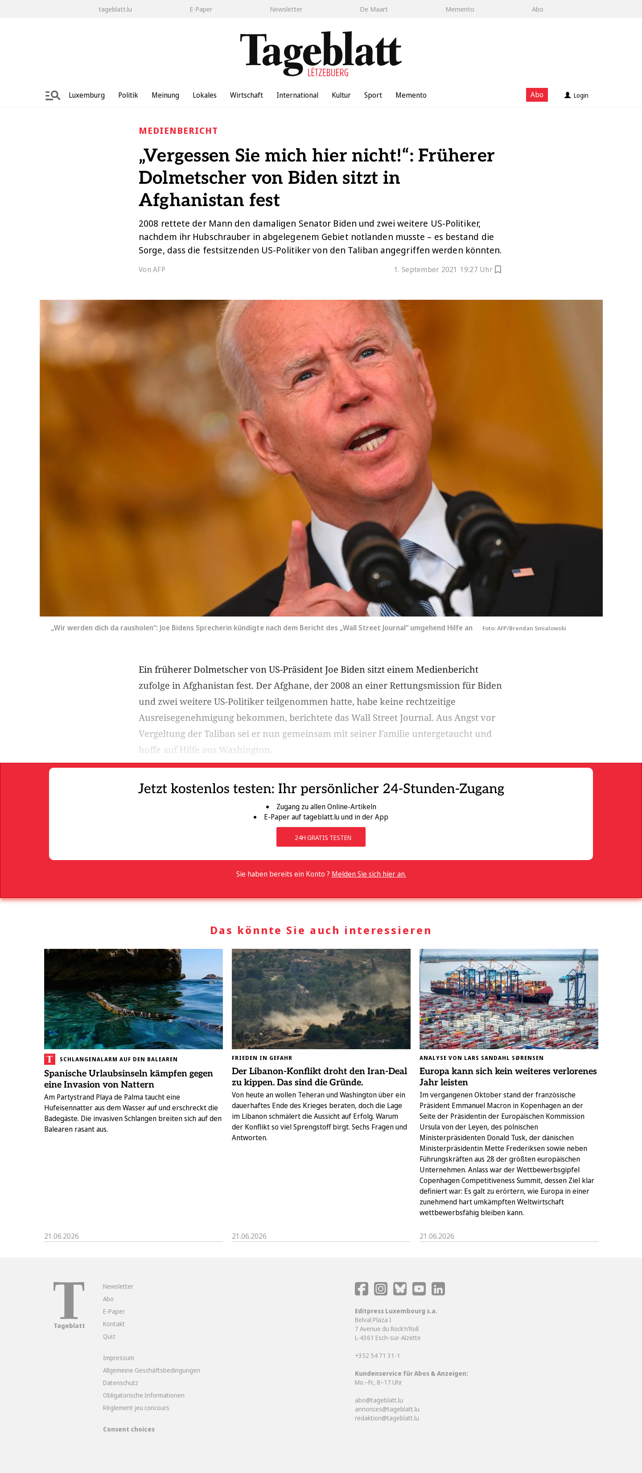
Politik (128, 95)
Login (576, 95)
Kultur (341, 95)
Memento (459, 8)
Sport (373, 95)
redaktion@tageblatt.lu (387, 1418)
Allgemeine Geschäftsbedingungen (151, 1370)
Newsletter (286, 8)
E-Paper (200, 8)
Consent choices (129, 1429)
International (297, 95)
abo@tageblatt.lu (379, 1400)
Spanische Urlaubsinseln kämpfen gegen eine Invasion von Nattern (128, 1079)
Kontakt (114, 1324)
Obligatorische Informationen (144, 1395)
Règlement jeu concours (136, 1407)
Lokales (205, 95)
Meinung (165, 95)
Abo (537, 8)
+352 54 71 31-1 (377, 1355)
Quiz (109, 1336)
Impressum (118, 1357)
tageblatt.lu (115, 8)
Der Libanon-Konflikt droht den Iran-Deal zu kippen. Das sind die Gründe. (319, 1077)
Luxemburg (87, 95)
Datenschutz (120, 1382)
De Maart (374, 8)
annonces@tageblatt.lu (387, 1409)
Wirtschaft (246, 95)
